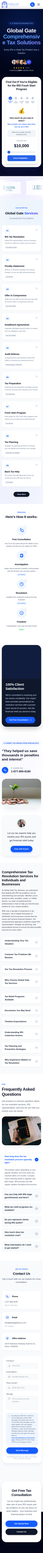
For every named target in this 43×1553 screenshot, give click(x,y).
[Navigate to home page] (10, 4)
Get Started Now (21, 1524)
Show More (21, 494)
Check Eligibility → (21, 158)
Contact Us (21, 1532)
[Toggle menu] (38, 4)
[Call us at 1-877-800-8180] (32, 4)
